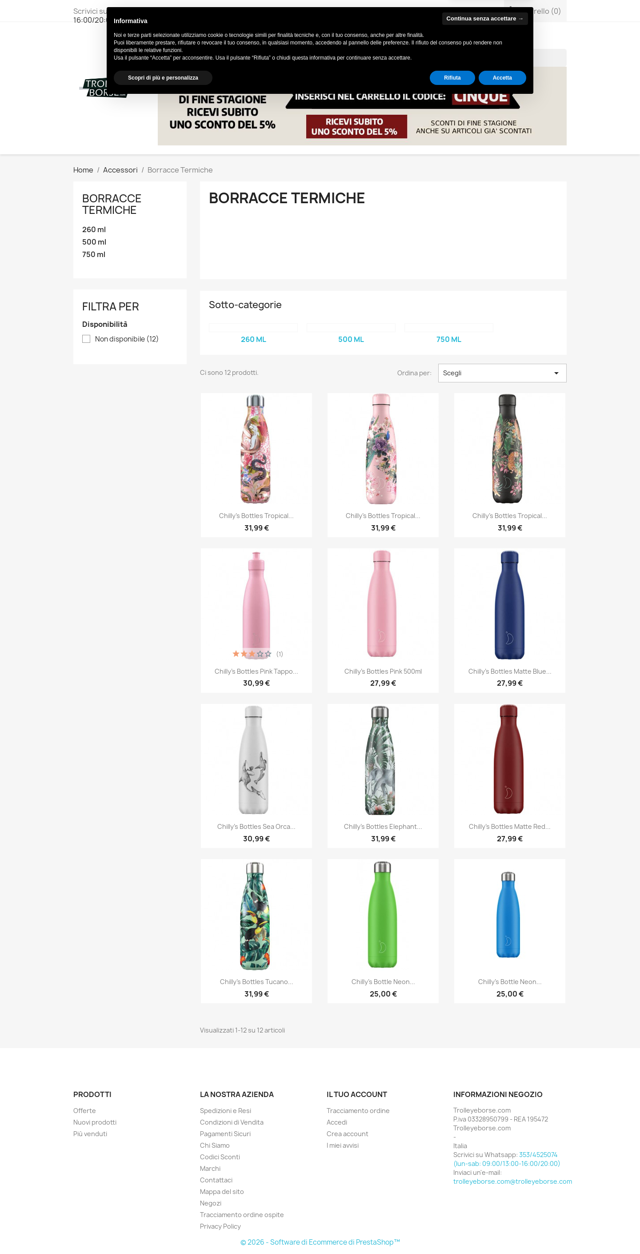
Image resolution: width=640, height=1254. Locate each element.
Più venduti (90, 1133)
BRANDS (399, 40)
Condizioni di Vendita (232, 1122)
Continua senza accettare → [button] (485, 1171)
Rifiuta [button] (452, 1230)
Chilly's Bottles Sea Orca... (256, 826)
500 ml (94, 242)
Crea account (347, 1133)
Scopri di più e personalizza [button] (163, 1230)
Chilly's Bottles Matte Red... (510, 826)
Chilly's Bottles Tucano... (256, 981)
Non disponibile (127, 339)
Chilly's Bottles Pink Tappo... (256, 671)
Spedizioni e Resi (225, 1110)
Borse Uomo (256, 40)
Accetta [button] (502, 1230)
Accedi (337, 1122)
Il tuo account (357, 1094)
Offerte (84, 1110)
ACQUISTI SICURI (454, 40)
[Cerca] (508, 58)
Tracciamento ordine (358, 1110)
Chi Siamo (512, 40)
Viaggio (358, 40)
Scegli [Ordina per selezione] (502, 373)
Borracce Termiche (112, 204)
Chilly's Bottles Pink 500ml (383, 671)
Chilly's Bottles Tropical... (256, 515)
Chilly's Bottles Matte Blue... (510, 671)
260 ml (94, 229)
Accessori (313, 40)
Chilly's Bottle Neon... (383, 981)
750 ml (93, 254)
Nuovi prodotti (94, 1122)
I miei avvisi (343, 1145)
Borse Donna (195, 40)
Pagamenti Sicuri (225, 1133)
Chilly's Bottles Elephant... (383, 826)
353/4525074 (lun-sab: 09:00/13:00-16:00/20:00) (172, 15)
